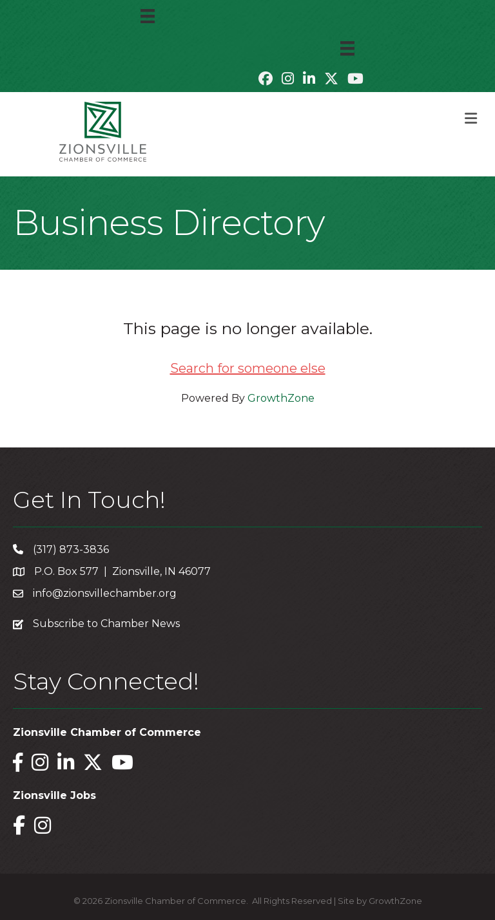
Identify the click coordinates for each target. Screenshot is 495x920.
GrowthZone (281, 398)
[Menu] (147, 16)
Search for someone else (247, 368)
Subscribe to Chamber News (106, 623)
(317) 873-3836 (71, 549)
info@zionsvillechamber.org (105, 593)
